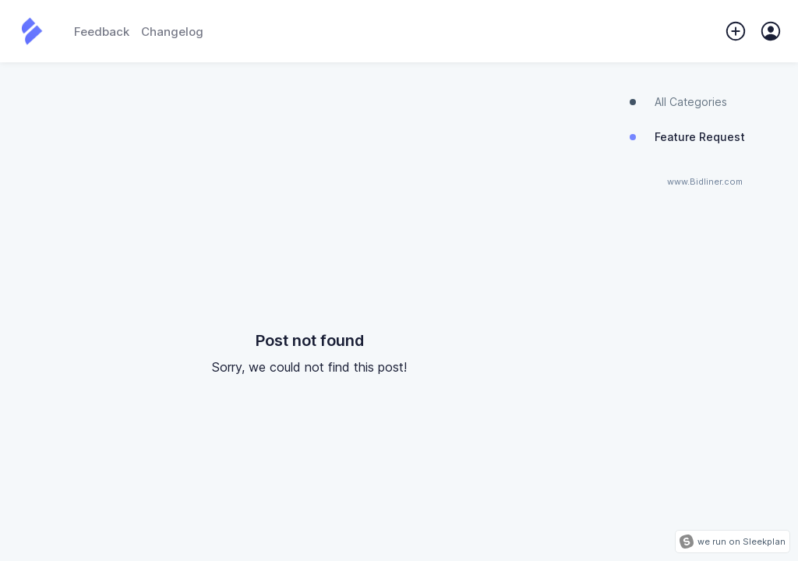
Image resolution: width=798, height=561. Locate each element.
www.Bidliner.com (705, 182)
